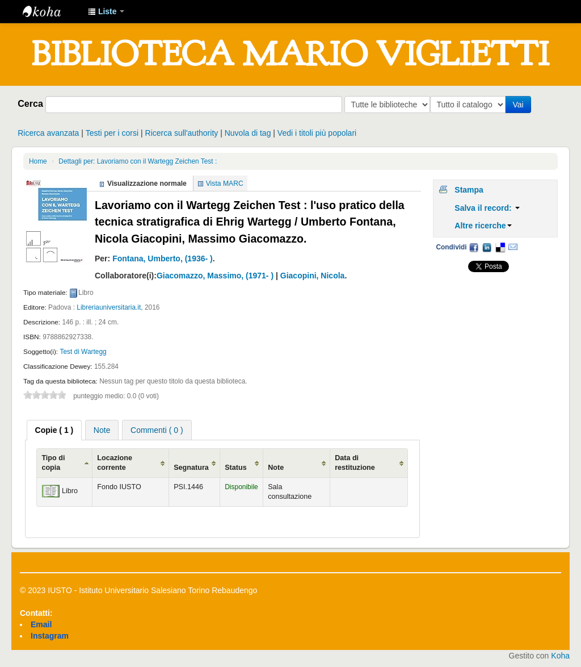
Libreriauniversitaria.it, (109, 307)
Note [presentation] (102, 430)
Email (513, 247)
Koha (560, 655)
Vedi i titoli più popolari (316, 132)
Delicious (500, 247)
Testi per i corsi (112, 132)
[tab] (54, 430)
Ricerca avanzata (48, 132)
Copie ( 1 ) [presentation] (54, 430)
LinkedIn (486, 247)
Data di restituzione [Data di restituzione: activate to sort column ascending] (355, 463)
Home (38, 161)
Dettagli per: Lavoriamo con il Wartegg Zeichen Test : (137, 161)
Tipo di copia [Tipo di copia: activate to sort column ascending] (53, 463)
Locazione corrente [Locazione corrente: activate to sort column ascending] (114, 463)
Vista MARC (224, 183)
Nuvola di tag (248, 132)
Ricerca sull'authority (181, 132)
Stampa (468, 189)
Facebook (473, 247)
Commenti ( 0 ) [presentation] (156, 430)
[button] (106, 11)
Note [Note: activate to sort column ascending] (276, 468)
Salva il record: (486, 207)
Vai (520, 104)
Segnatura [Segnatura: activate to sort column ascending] (191, 468)
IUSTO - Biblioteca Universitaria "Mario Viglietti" (51, 11)
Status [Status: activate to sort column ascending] (236, 468)
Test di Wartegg (83, 352)
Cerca (30, 103)
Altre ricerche (482, 225)
